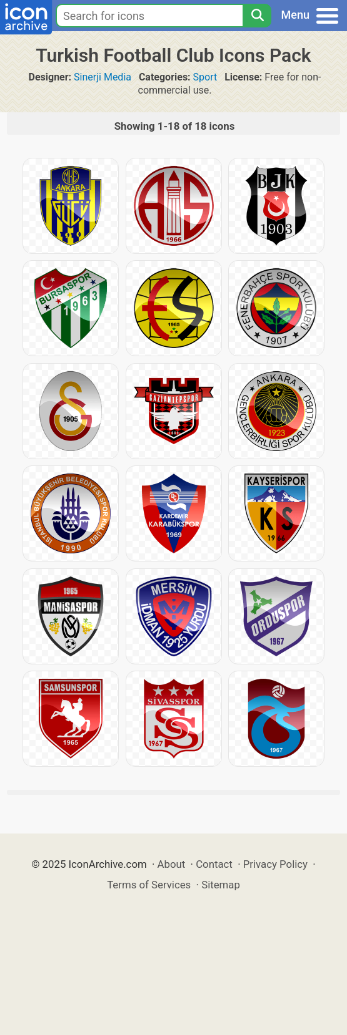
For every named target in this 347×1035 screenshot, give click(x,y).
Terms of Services (149, 884)
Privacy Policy (275, 864)
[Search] (257, 15)
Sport (205, 77)
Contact (214, 864)
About (172, 864)
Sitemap (220, 884)
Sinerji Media (102, 77)
